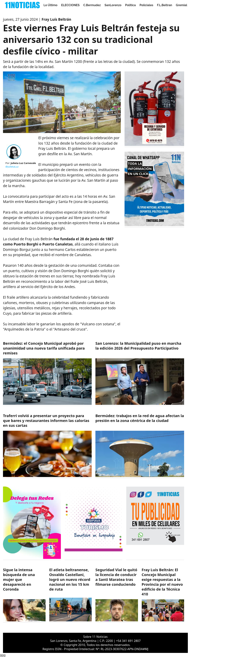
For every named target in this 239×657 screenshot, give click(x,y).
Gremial (181, 5)
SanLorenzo (113, 5)
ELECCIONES (70, 5)
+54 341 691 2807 (128, 641)
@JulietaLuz (11, 166)
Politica (130, 5)
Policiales (146, 5)
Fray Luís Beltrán (56, 19)
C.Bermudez (92, 5)
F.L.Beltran (164, 5)
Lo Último (51, 5)
